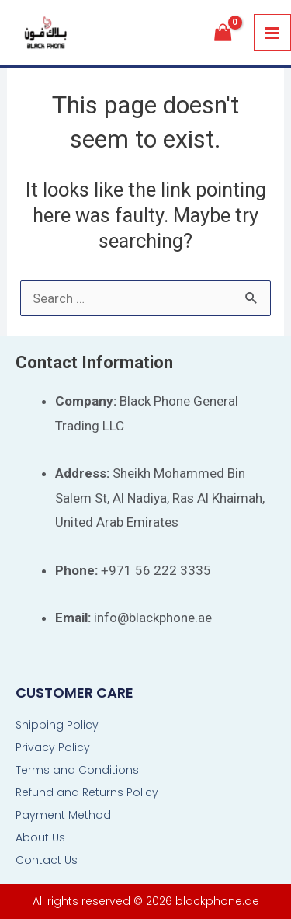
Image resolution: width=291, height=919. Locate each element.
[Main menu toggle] (273, 33)
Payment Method (63, 815)
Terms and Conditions (77, 770)
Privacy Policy (53, 747)
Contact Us (47, 860)
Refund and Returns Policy (87, 792)
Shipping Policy (57, 725)
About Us (40, 837)
